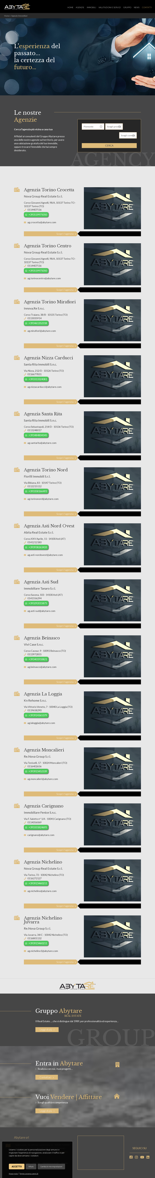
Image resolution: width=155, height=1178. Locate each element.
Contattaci (47, 1077)
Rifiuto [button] (31, 1167)
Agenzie (77, 7)
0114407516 (34, 209)
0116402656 (34, 766)
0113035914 (34, 318)
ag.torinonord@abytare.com (42, 498)
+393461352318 (38, 322)
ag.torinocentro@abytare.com (44, 278)
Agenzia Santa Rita (43, 413)
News (135, 7)
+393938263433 (38, 547)
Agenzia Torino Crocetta (49, 189)
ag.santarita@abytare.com (41, 442)
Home (67, 7)
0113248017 (34, 430)
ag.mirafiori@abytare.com (41, 330)
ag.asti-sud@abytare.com (41, 610)
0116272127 (34, 878)
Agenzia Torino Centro (47, 245)
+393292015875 (38, 603)
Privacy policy (13, 1174)
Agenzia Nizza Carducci (48, 357)
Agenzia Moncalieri (44, 749)
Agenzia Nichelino (43, 861)
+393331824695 (38, 827)
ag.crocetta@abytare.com (41, 222)
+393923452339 (38, 771)
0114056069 (34, 822)
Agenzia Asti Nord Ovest (49, 525)
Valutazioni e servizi (107, 7)
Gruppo (125, 7)
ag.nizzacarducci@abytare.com (44, 386)
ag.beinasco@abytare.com (41, 666)
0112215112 (34, 486)
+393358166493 (38, 491)
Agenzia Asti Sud (41, 581)
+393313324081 (38, 378)
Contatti (146, 7)
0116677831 (34, 374)
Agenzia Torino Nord (46, 469)
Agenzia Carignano (43, 805)
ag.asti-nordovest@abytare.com (45, 554)
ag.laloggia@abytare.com (41, 722)
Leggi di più (47, 1029)
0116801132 (34, 938)
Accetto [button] (17, 1166)
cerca (109, 136)
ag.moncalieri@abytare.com (42, 778)
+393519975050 (38, 214)
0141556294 (34, 598)
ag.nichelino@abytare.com (41, 890)
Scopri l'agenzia (65, 233)
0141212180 (34, 542)
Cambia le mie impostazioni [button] (51, 1167)
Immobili (88, 7)
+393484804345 (38, 434)
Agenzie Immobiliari (19, 16)
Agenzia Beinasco (42, 637)
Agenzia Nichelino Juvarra (43, 919)
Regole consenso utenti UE (29, 1174)
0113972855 (34, 654)
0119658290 (34, 710)
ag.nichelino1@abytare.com (42, 950)
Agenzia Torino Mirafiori (50, 301)
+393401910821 (38, 659)
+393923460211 (38, 883)
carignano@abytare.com (40, 834)
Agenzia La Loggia (43, 693)
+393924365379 (38, 715)
